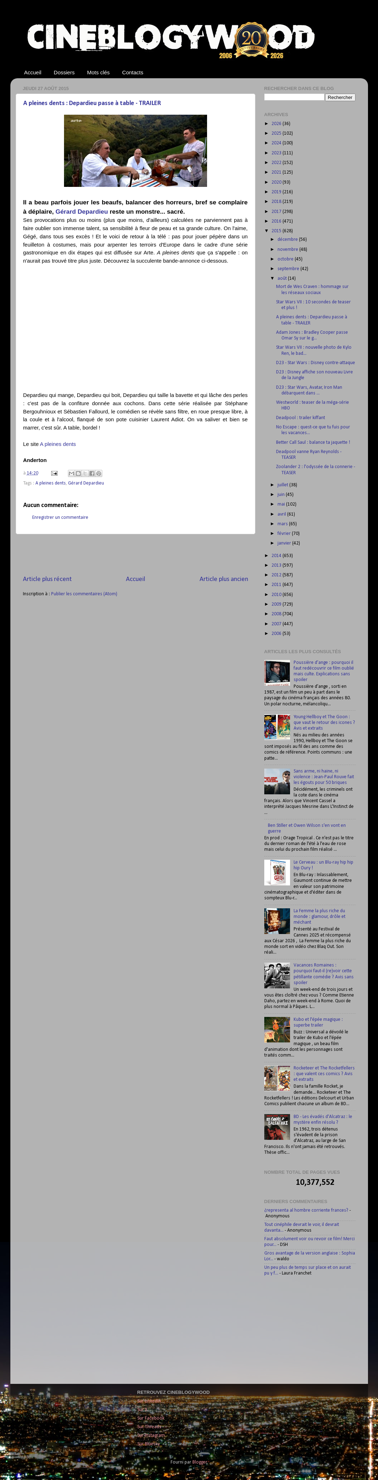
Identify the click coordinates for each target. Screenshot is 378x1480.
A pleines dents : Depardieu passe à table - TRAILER (92, 103)
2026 (277, 123)
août (283, 278)
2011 (277, 584)
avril (282, 514)
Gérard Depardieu (81, 211)
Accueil (32, 72)
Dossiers (64, 72)
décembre (288, 239)
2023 (277, 153)
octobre (286, 259)
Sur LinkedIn (149, 1401)
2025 (277, 133)
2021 (277, 172)
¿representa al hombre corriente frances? (306, 1210)
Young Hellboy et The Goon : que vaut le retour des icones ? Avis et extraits (324, 723)
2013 (277, 565)
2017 (277, 211)
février (285, 533)
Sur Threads (149, 1427)
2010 (277, 594)
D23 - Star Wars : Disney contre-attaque (315, 363)
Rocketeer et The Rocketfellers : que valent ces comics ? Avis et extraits (324, 1074)
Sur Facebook (151, 1418)
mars (283, 524)
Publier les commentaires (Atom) (84, 594)
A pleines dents (58, 444)
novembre (288, 249)
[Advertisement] (135, 554)
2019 (277, 192)
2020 (277, 182)
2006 (277, 633)
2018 (277, 201)
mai (282, 504)
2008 (277, 614)
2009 (277, 604)
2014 (277, 555)
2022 (277, 162)
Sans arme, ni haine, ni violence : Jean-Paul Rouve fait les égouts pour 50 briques (324, 777)
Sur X (142, 1409)
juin (282, 494)
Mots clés (98, 72)
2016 (277, 221)
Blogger (199, 1462)
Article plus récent (47, 579)
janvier (285, 543)
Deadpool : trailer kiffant (300, 418)
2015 (277, 231)
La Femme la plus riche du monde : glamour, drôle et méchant (319, 917)
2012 (277, 575)
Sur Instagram (151, 1435)
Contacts (132, 72)
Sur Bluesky (148, 1444)
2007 (277, 624)
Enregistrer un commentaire (60, 517)
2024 (277, 143)
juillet (283, 485)
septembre (289, 269)
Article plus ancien (224, 579)
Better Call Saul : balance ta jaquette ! (313, 442)
